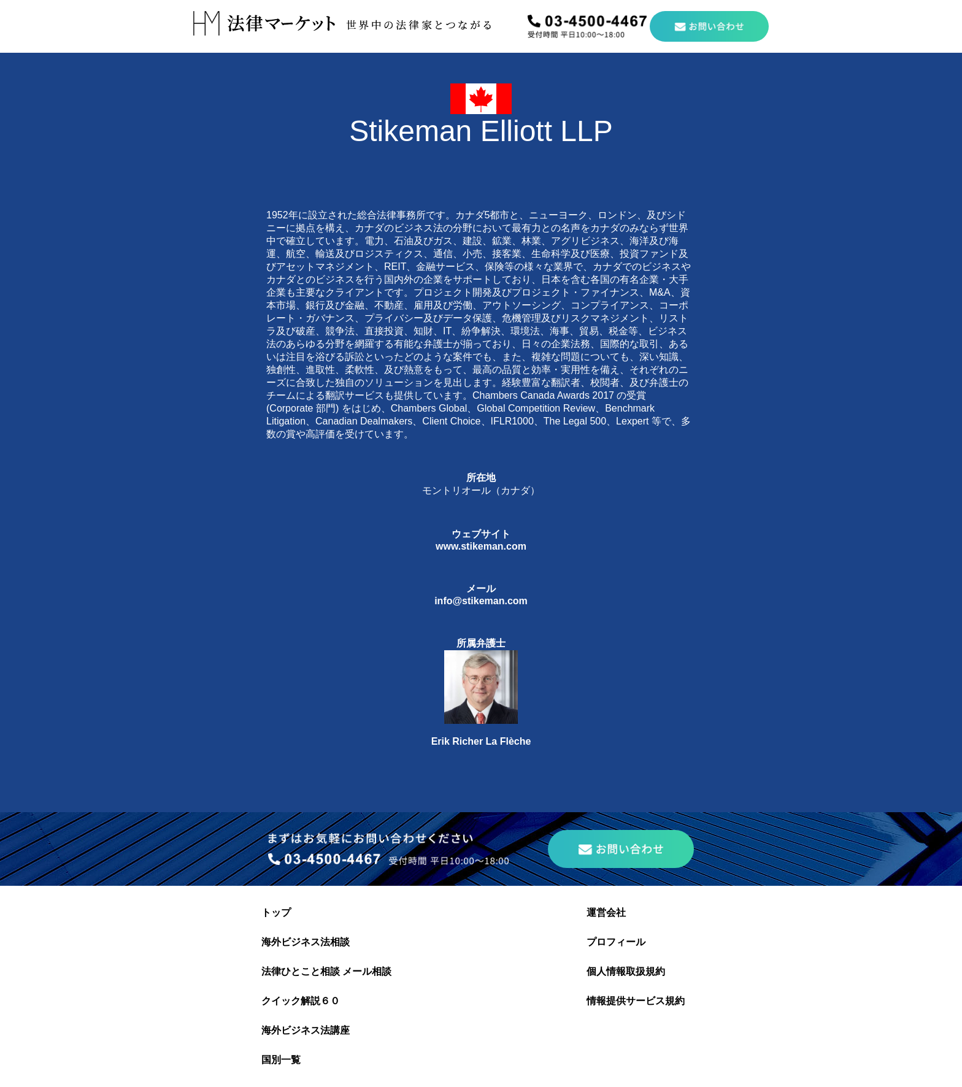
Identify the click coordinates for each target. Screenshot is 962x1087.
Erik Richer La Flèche (481, 741)
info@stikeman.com (481, 601)
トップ (276, 912)
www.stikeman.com (481, 546)
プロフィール (616, 942)
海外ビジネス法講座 (305, 1030)
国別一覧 (281, 1059)
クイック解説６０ (300, 1001)
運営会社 (606, 912)
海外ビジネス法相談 (305, 942)
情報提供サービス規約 (636, 1001)
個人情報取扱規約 (626, 971)
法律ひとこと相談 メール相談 (326, 971)
